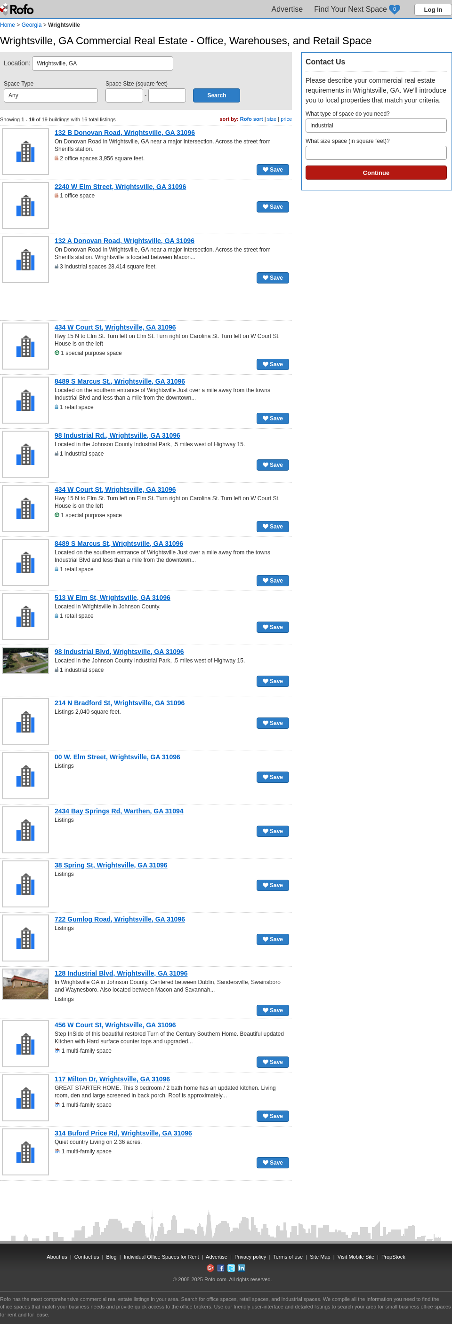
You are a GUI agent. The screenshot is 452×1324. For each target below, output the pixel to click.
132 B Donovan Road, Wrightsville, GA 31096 (125, 132)
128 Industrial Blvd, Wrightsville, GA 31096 (121, 973)
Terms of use (288, 1257)
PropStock (393, 1257)
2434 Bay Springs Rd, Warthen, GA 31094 (119, 811)
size (272, 119)
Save (273, 169)
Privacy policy (250, 1257)
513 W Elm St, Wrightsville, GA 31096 (112, 597)
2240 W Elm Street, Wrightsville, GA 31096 (120, 186)
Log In (433, 9)
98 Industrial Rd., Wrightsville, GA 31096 (117, 435)
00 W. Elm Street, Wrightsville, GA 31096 (117, 757)
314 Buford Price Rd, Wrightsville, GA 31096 (123, 1133)
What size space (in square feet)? (376, 149)
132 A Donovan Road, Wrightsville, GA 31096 (124, 240)
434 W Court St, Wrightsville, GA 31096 (115, 327)
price (286, 119)
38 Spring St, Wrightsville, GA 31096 (111, 865)
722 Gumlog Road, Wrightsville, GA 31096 (120, 919)
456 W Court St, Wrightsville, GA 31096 (115, 1025)
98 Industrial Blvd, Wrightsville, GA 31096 (119, 651)
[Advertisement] (146, 304)
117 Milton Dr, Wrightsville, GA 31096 (112, 1079)
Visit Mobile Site (356, 1257)
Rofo (17, 9)
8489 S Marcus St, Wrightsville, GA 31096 (119, 543)
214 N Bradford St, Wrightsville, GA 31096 (120, 703)
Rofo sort (251, 119)
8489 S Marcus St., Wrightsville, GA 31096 (120, 381)
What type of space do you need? (376, 121)
